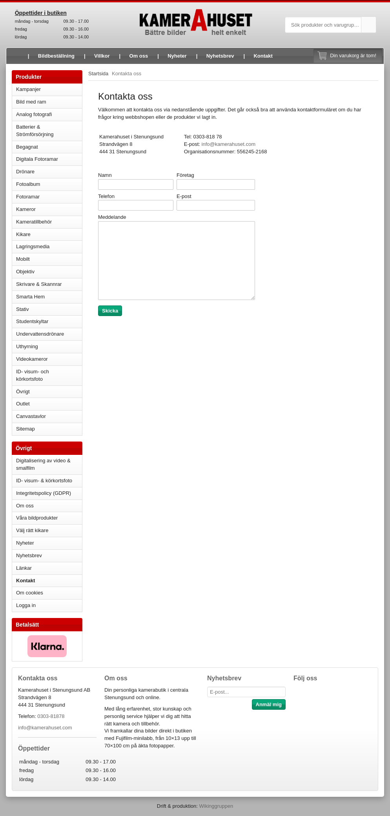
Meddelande (112, 217)
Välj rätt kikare (32, 530)
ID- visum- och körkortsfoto (32, 375)
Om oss (138, 56)
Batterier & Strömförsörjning (49, 130)
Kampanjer (28, 89)
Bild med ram (49, 102)
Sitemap (25, 429)
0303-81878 (50, 716)
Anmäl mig (269, 704)
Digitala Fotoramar (37, 159)
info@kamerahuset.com (45, 728)
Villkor (102, 56)
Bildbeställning (56, 56)
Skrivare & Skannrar (49, 284)
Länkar (24, 568)
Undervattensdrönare (49, 334)
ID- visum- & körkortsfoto (44, 480)
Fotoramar (49, 197)
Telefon (106, 196)
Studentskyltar (32, 321)
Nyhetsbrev (220, 56)
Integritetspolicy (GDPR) (43, 493)
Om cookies (29, 593)
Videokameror (49, 359)
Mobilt (49, 259)
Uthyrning (27, 346)
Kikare (49, 234)
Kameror (49, 209)
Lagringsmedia (49, 246)
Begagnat (49, 147)
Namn (105, 175)
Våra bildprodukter (37, 518)
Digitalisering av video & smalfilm (43, 464)
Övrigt (23, 391)
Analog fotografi (49, 114)
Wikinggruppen (216, 806)
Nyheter (177, 56)
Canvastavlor (31, 416)
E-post (184, 196)
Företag (185, 175)
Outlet (23, 404)
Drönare (49, 171)
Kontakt (262, 56)
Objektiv (49, 271)
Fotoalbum (49, 184)
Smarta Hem (30, 297)
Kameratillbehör (49, 222)
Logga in (26, 605)
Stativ (49, 309)
